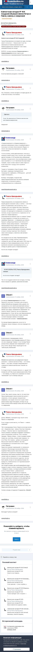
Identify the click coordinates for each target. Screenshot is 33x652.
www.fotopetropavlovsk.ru (9, 189)
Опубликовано (15, 34)
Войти (16, 539)
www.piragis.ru (5, 80)
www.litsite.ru (5, 61)
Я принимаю (16, 649)
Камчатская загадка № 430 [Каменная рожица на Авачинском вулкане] (18, 588)
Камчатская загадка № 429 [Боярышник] (15, 599)
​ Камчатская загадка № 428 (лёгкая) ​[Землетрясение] (18, 609)
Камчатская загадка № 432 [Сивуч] (17, 567)
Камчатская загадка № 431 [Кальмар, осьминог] (18, 579)
